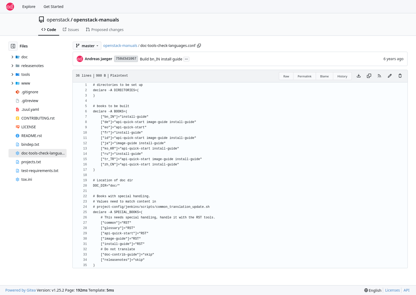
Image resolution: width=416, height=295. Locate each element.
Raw (286, 76)
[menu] (373, 290)
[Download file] (358, 76)
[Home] (10, 6)
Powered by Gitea (20, 290)
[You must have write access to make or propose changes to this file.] (400, 76)
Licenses (392, 290)
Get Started (53, 6)
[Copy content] (369, 76)
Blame (324, 76)
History (342, 76)
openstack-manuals (96, 19)
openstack (58, 19)
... (186, 58)
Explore (28, 6)
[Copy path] (199, 45)
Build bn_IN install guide (161, 58)
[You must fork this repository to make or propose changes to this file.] (389, 76)
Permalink (304, 76)
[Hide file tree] (13, 46)
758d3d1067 (126, 59)
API (406, 290)
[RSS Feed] (379, 76)
